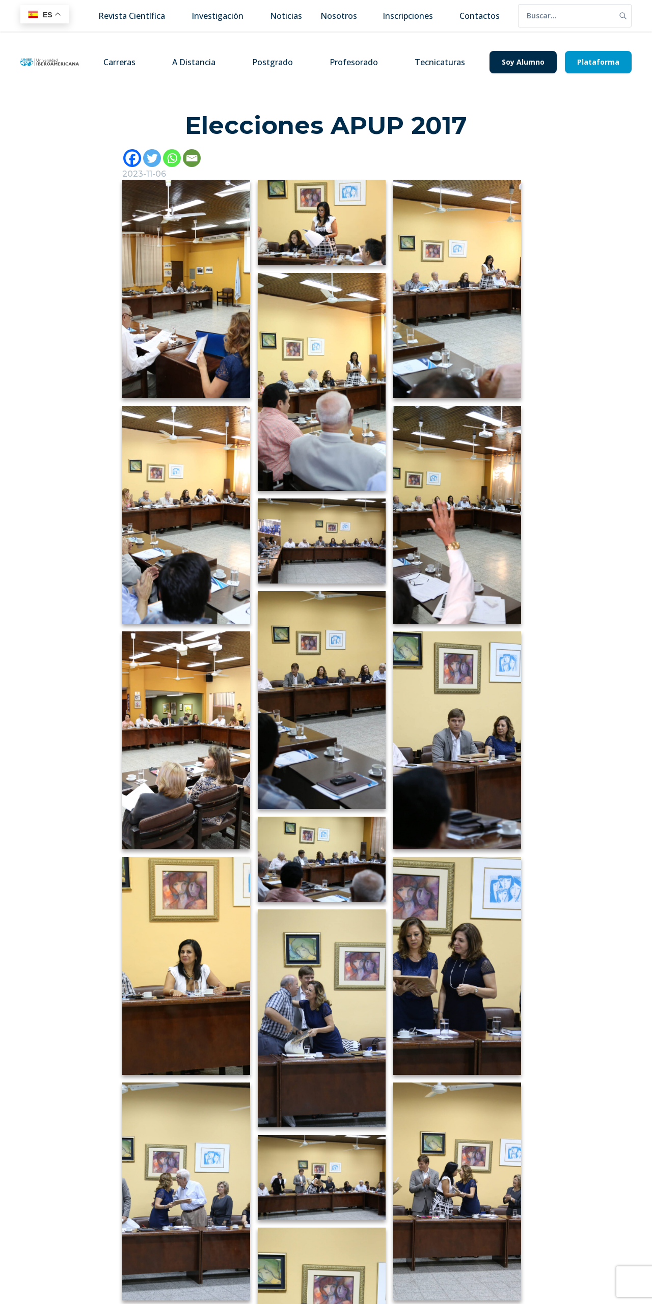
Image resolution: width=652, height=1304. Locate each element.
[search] (566, 15)
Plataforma (598, 62)
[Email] (192, 158)
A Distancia (193, 62)
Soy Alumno (523, 62)
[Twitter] (152, 158)
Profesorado (354, 62)
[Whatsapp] (172, 158)
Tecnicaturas (440, 62)
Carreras (119, 62)
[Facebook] (132, 158)
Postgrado (272, 62)
